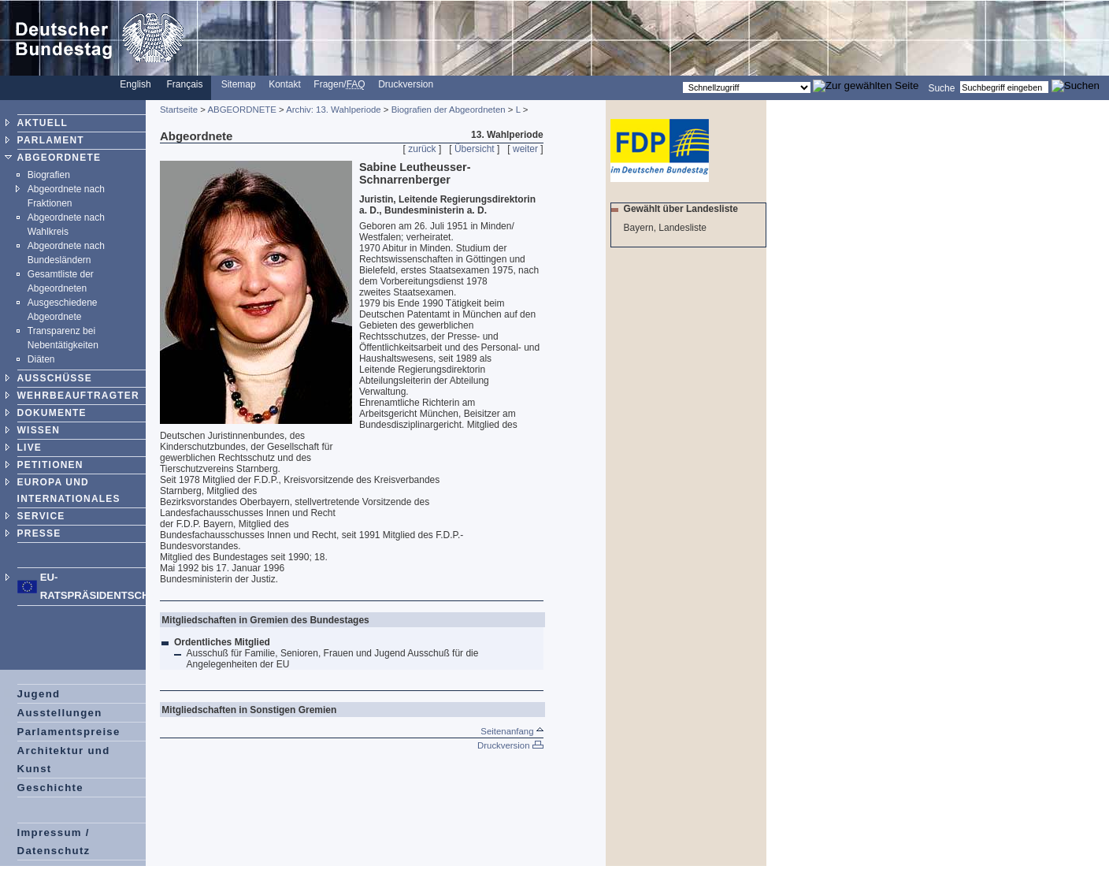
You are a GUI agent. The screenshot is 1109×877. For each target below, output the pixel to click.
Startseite (179, 109)
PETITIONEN (50, 464)
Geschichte (50, 787)
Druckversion (405, 84)
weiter (525, 148)
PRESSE (39, 533)
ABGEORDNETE (59, 157)
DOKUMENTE (52, 412)
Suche (941, 87)
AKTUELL (42, 122)
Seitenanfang (511, 731)
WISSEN (39, 430)
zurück (422, 148)
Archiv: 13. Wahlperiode (333, 109)
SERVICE (41, 516)
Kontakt (285, 84)
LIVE (29, 447)
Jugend (39, 694)
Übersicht (474, 148)
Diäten (41, 359)
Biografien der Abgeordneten (448, 109)
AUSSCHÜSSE (54, 378)
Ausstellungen (59, 713)
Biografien (49, 174)
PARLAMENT (50, 140)
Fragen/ (339, 84)
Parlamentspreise (69, 732)
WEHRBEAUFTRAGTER (78, 395)
